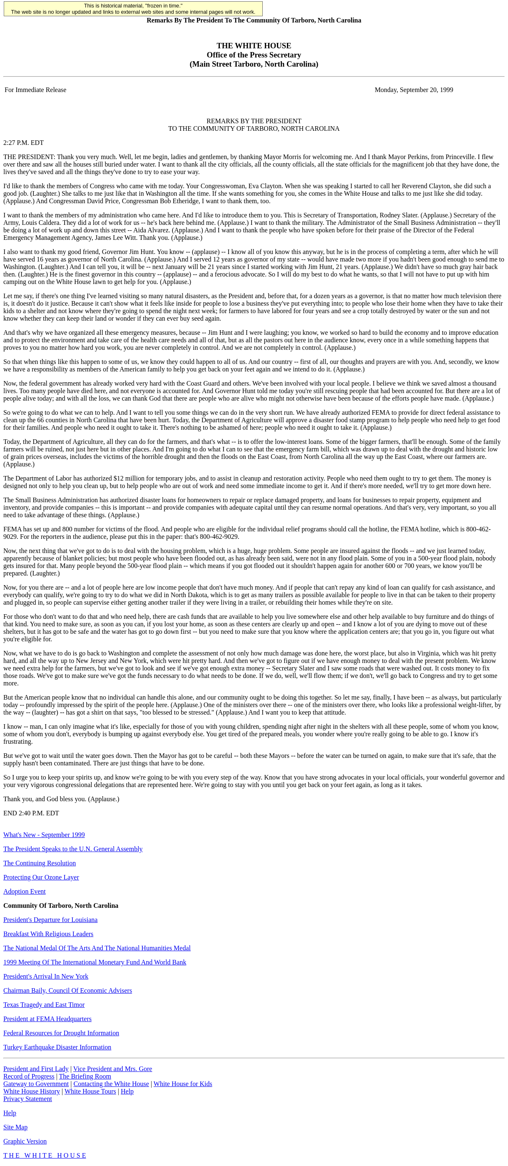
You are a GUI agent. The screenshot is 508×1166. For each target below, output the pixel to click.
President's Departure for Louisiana (50, 919)
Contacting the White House (111, 1083)
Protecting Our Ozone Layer (41, 877)
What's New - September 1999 (44, 834)
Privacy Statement (27, 1098)
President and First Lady (36, 1068)
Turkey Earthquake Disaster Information (57, 1047)
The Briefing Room (85, 1076)
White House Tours (90, 1091)
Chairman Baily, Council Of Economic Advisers (67, 990)
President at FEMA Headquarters (47, 1018)
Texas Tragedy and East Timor (44, 1004)
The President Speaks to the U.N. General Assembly (73, 848)
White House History (31, 1091)
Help (127, 1091)
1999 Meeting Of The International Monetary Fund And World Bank (94, 962)
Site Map (15, 1127)
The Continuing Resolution (39, 863)
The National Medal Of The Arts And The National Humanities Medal (97, 948)
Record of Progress (29, 1076)
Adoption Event (24, 891)
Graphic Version (25, 1141)
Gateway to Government (36, 1083)
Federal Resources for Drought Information (61, 1032)
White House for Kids (183, 1083)
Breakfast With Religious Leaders (48, 933)
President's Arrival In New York (45, 976)
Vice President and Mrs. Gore (112, 1068)
